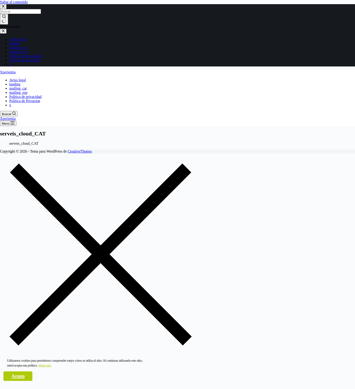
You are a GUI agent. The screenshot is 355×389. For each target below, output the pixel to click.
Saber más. (45, 365)
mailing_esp (18, 52)
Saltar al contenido (14, 2)
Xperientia (8, 72)
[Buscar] (9, 113)
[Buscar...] (20, 11)
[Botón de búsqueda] (4, 19)
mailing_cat (18, 48)
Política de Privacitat (24, 60)
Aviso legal (17, 39)
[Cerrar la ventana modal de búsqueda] (3, 6)
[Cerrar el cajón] (3, 31)
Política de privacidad (25, 56)
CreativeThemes (80, 151)
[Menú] (8, 123)
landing (14, 43)
